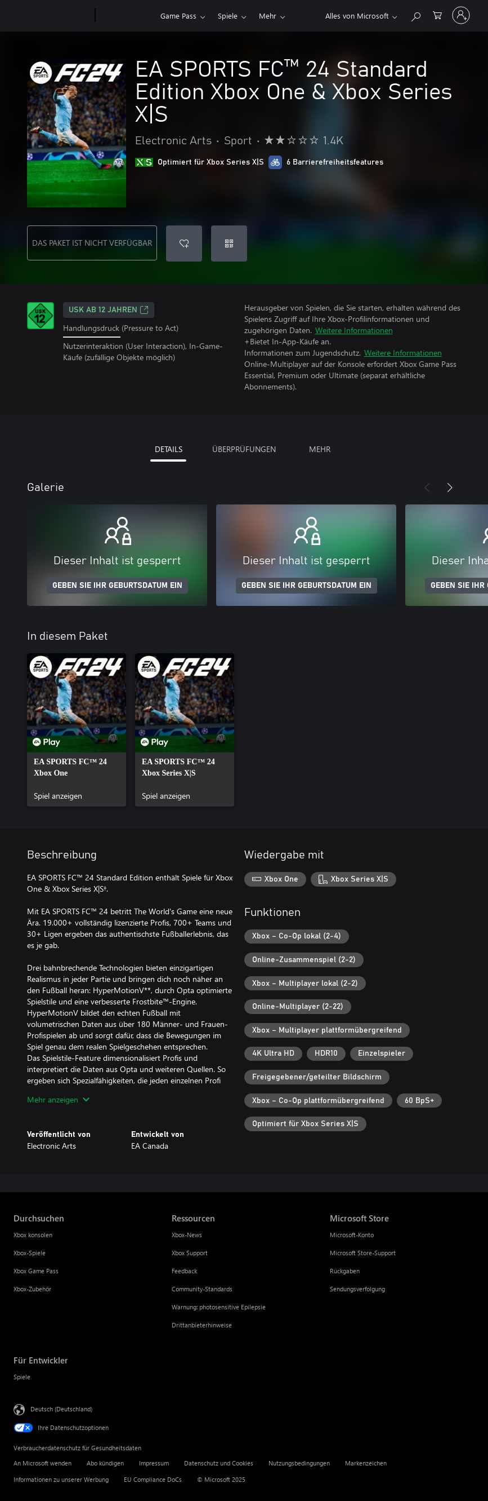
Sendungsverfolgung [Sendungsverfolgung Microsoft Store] (357, 1288)
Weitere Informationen (354, 330)
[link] (76, 730)
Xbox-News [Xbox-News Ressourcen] (187, 1234)
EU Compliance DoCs (153, 1479)
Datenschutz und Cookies (218, 1463)
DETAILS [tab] (168, 449)
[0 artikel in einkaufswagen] (437, 14)
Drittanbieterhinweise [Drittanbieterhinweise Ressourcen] (202, 1325)
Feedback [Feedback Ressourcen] (184, 1270)
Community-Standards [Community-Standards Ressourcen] (202, 1288)
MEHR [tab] (319, 449)
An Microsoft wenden (42, 1463)
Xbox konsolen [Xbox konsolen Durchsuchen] (33, 1234)
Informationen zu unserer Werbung (61, 1479)
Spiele (228, 15)
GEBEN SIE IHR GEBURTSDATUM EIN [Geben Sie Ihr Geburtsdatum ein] (117, 586)
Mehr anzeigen (58, 1099)
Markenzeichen (366, 1463)
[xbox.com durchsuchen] (415, 14)
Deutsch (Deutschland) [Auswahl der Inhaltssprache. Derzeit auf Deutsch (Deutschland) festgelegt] (61, 1409)
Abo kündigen (105, 1463)
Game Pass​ (178, 15)
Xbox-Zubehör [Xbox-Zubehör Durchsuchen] (32, 1288)
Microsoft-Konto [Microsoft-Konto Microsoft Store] (352, 1234)
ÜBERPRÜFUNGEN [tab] (244, 449)
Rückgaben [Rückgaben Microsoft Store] (345, 1270)
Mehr (267, 15)
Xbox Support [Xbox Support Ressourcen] (190, 1252)
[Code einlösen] (229, 243)
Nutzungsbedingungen (299, 1463)
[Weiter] (449, 487)
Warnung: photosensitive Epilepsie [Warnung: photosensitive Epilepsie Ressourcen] (219, 1306)
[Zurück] (427, 487)
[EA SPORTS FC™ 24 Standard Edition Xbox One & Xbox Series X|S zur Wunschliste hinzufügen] (184, 243)
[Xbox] (126, 16)
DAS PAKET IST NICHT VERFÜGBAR (92, 242)
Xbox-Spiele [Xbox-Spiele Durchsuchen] (30, 1252)
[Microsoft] (52, 16)
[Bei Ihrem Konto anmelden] (460, 15)
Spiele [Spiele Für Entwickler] (22, 1376)
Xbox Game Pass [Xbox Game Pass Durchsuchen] (36, 1270)
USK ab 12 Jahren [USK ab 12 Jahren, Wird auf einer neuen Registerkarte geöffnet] (109, 310)
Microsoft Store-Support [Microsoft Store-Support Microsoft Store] (363, 1252)
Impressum (154, 1463)
